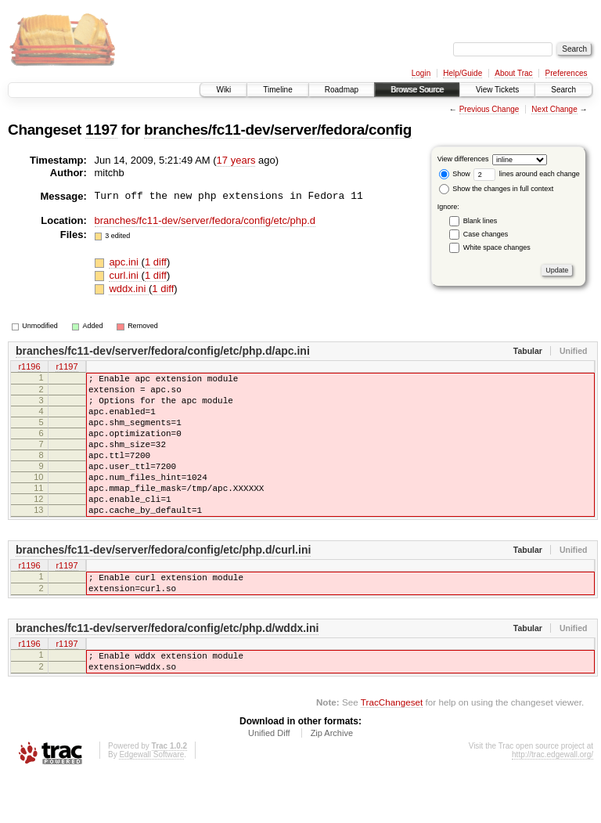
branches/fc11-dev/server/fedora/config (278, 129)
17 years (236, 160)
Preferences (566, 73)
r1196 (29, 367)
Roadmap (341, 89)
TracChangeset (392, 749)
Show (454, 174)
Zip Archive (332, 780)
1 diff (156, 262)
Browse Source (417, 89)
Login (421, 73)
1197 (101, 129)
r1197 (66, 367)
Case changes (486, 234)
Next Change (554, 109)
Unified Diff (269, 780)
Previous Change (489, 109)
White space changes (497, 247)
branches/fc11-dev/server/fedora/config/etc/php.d (205, 220)
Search (563, 89)
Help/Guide (462, 73)
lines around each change (526, 174)
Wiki (223, 89)
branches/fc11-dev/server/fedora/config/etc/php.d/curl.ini (163, 582)
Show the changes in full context (496, 189)
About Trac (513, 73)
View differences (463, 159)
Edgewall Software (151, 801)
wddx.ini (129, 288)
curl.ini (125, 275)
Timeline (277, 89)
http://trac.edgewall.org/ (552, 801)
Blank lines (480, 221)
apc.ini (125, 262)
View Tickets (497, 89)
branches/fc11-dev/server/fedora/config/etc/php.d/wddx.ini (167, 668)
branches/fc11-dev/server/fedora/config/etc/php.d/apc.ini (163, 351)
